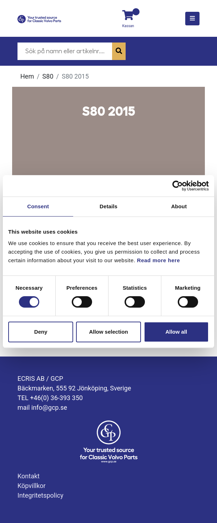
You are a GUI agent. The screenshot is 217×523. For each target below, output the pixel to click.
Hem (27, 76)
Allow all (176, 332)
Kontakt (28, 476)
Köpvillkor (31, 485)
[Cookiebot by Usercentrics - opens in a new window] (177, 185)
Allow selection (108, 332)
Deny (40, 332)
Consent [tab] (38, 206)
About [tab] (179, 206)
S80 (48, 76)
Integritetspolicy (40, 495)
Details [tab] (108, 206)
